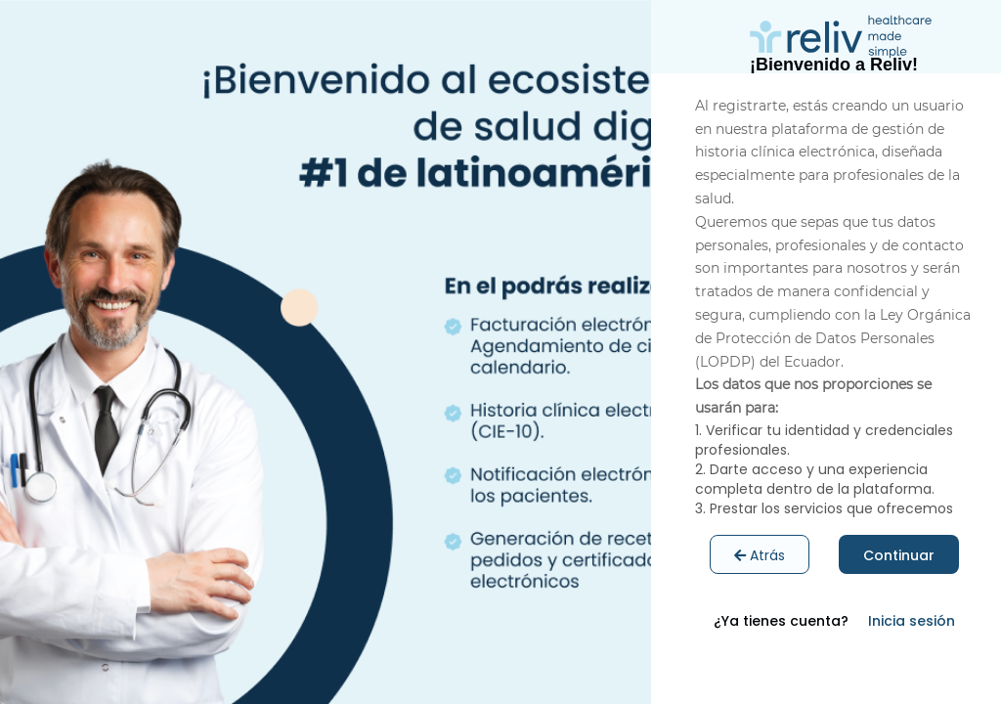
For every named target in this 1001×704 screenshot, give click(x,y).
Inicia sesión (911, 621)
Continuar (899, 555)
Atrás (759, 555)
